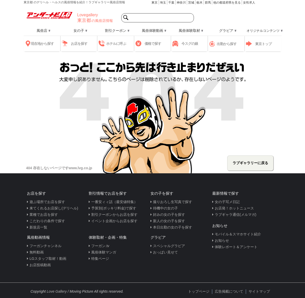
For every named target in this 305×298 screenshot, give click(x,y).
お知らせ (222, 240)
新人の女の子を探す (169, 221)
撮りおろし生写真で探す (172, 202)
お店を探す (79, 43)
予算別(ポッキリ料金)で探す (113, 208)
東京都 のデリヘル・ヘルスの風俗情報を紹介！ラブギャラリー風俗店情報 (74, 2)
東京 (154, 2)
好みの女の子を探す (169, 214)
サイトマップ (259, 291)
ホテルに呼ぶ (116, 43)
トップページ (198, 291)
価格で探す (153, 43)
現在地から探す (42, 43)
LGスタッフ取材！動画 (47, 259)
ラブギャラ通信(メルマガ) (235, 214)
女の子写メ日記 (227, 202)
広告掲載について (229, 291)
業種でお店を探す (43, 214)
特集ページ (100, 259)
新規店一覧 (38, 227)
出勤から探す (227, 44)
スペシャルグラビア (169, 246)
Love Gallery (57, 291)
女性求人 (249, 2)
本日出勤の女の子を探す (172, 227)
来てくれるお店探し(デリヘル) (53, 208)
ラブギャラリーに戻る (250, 163)
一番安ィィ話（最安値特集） (114, 202)
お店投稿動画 (40, 265)
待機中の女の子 (165, 208)
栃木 (199, 2)
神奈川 (181, 2)
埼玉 (163, 2)
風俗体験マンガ (103, 252)
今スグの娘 (189, 43)
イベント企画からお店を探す (114, 221)
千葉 (171, 2)
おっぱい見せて (165, 252)
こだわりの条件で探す (47, 221)
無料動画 (36, 252)
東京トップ (263, 44)
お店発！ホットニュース (234, 208)
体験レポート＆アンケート (236, 247)
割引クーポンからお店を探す (114, 214)
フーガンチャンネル (45, 246)
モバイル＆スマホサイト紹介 (238, 234)
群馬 (208, 2)
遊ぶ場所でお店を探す (47, 202)
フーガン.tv (100, 246)
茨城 (191, 2)
